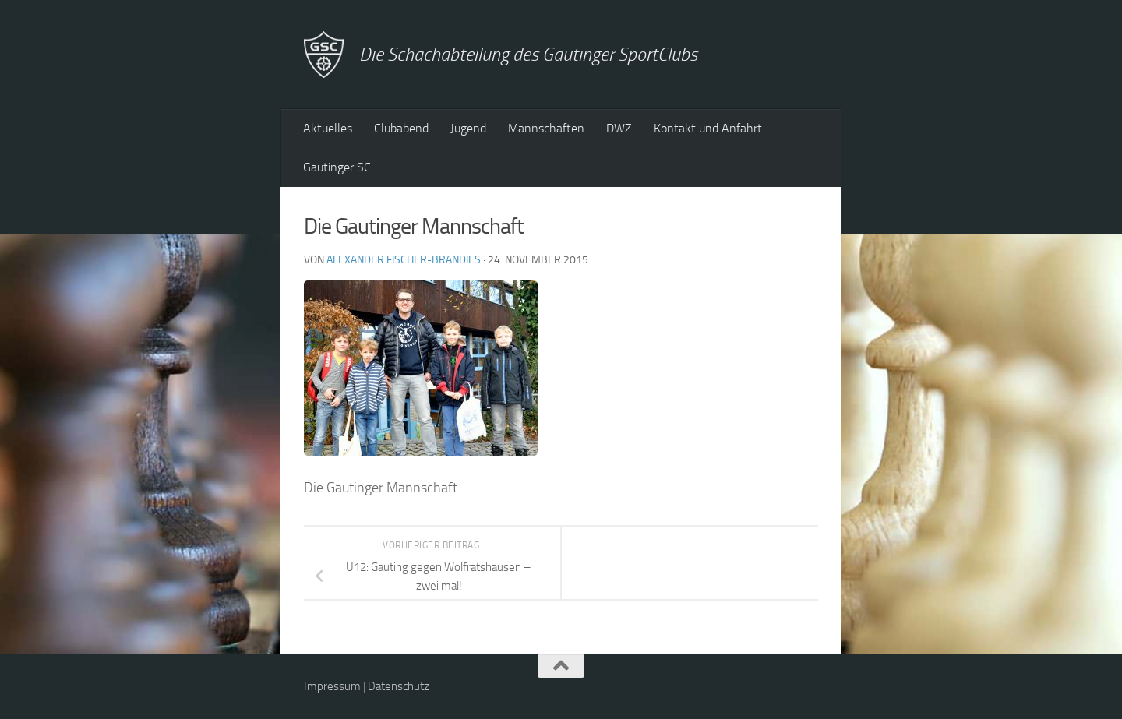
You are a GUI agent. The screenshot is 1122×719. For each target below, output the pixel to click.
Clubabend (401, 128)
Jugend (468, 128)
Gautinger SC (337, 167)
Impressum (332, 686)
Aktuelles (327, 128)
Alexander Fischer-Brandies (403, 259)
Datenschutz (398, 686)
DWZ (619, 128)
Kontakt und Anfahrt (708, 128)
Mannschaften (546, 128)
